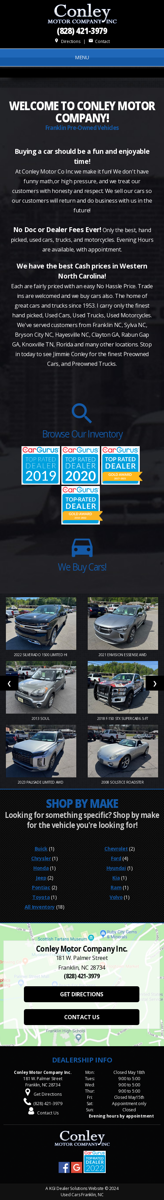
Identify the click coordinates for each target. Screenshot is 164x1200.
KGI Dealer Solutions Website (76, 1188)
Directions (67, 41)
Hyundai (116, 868)
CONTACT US (81, 1017)
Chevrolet (116, 848)
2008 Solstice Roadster (123, 782)
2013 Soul (41, 718)
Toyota (41, 897)
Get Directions (48, 1094)
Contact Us (48, 1113)
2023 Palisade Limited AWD (41, 782)
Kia (116, 877)
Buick (41, 848)
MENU (82, 57)
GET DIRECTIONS (81, 994)
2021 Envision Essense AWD (123, 654)
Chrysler (41, 858)
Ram (116, 887)
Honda (41, 868)
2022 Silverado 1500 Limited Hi (41, 654)
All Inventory (40, 906)
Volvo (116, 897)
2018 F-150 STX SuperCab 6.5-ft (123, 718)
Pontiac (41, 887)
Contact (99, 41)
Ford (116, 858)
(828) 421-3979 (82, 30)
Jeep (41, 877)
